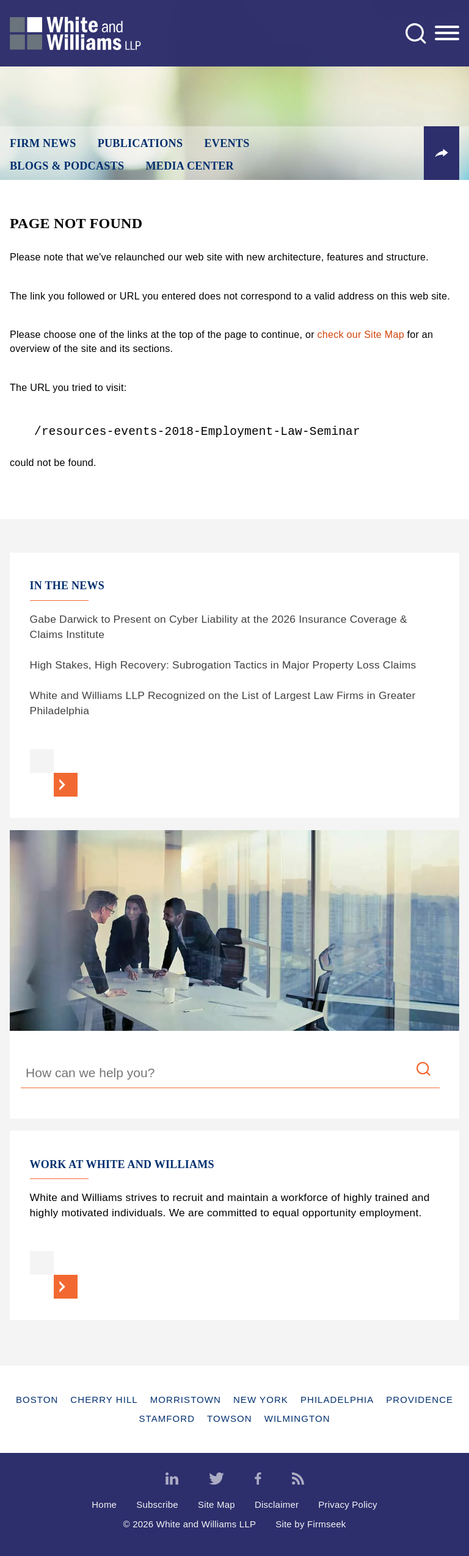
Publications (140, 143)
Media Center (189, 166)
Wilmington (297, 1418)
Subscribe (157, 1504)
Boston (37, 1399)
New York (260, 1399)
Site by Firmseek (310, 1524)
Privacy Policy (347, 1504)
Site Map (216, 1504)
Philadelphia (337, 1399)
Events (227, 143)
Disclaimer (277, 1504)
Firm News (43, 143)
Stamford (167, 1418)
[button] (441, 153)
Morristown (185, 1399)
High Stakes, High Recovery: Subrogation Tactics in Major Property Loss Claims (223, 665)
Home (104, 1504)
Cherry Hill (103, 1399)
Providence (419, 1399)
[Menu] (447, 33)
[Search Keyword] (230, 1074)
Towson (229, 1418)
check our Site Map (361, 334)
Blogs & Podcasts (67, 166)
